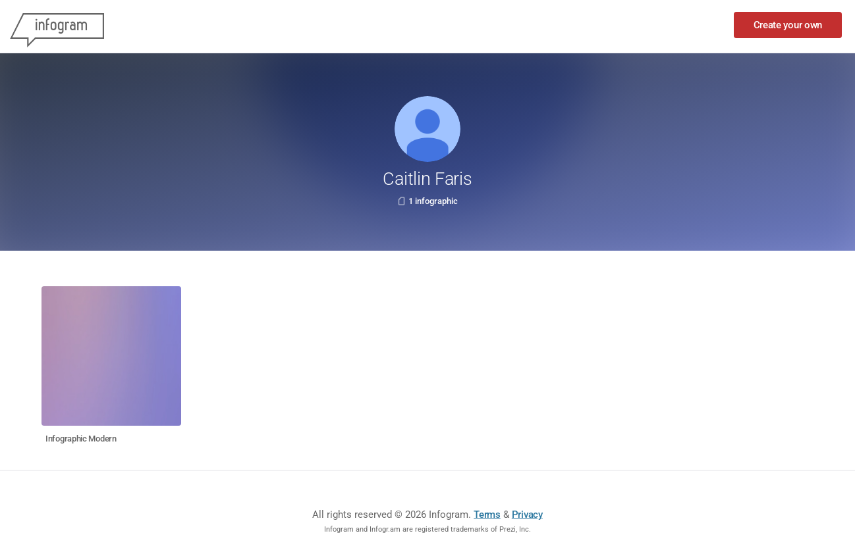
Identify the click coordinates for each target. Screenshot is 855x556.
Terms (487, 514)
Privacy (527, 514)
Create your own (788, 25)
